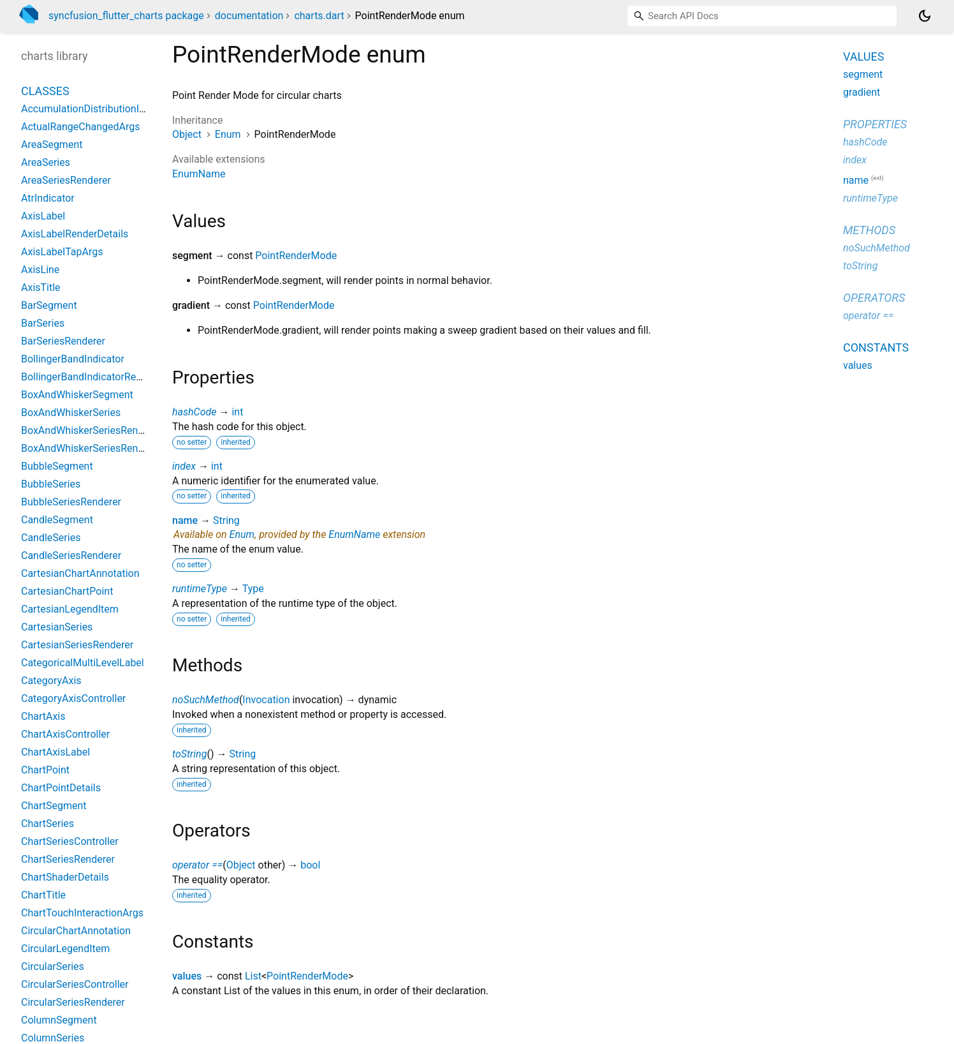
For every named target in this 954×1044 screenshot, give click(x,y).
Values (863, 56)
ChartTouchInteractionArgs (82, 913)
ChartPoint (45, 770)
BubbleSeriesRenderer (71, 502)
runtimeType (199, 589)
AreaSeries (45, 162)
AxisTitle (41, 287)
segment (863, 74)
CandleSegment (57, 520)
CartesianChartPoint (67, 591)
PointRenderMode (296, 256)
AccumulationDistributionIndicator (98, 109)
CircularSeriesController (75, 984)
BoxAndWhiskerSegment (77, 395)
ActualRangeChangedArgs (80, 127)
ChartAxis (43, 716)
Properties (875, 124)
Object (187, 134)
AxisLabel (43, 216)
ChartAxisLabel (55, 752)
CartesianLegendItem (70, 609)
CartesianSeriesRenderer (77, 645)
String (226, 520)
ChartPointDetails (61, 788)
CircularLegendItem (65, 949)
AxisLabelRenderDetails (74, 234)
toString (189, 754)
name (185, 520)
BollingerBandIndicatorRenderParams (106, 377)
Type (253, 589)
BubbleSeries (50, 484)
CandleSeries (50, 538)
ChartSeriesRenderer (68, 859)
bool (310, 865)
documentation (249, 16)
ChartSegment (54, 806)
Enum (228, 134)
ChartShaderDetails (65, 877)
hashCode (194, 412)
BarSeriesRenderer (63, 341)
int (237, 412)
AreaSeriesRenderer (66, 180)
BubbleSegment (57, 466)
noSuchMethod (205, 700)
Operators (874, 297)
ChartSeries (47, 823)
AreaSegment (51, 144)
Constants (876, 347)
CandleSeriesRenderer (71, 555)
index (184, 466)
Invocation (266, 700)
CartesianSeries (56, 627)
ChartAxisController (65, 734)
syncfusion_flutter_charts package (126, 16)
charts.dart (319, 16)
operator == (197, 865)
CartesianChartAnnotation (80, 573)
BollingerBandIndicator (72, 359)
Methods (869, 230)
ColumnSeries (52, 1038)
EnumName (198, 174)
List (253, 976)
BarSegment (49, 305)
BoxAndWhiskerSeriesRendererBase (102, 448)
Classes (45, 91)
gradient (861, 92)
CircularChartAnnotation (76, 931)
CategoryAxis (51, 681)
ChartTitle (43, 895)
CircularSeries (52, 966)
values (187, 976)
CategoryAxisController (73, 698)
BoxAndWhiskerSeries (71, 412)
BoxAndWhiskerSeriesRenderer (91, 430)
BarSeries (42, 323)
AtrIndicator (48, 198)
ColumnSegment (59, 1020)
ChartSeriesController (70, 841)
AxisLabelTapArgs (62, 252)
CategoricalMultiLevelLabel (82, 663)
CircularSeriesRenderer (73, 1002)
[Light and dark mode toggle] (924, 16)
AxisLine (40, 270)
